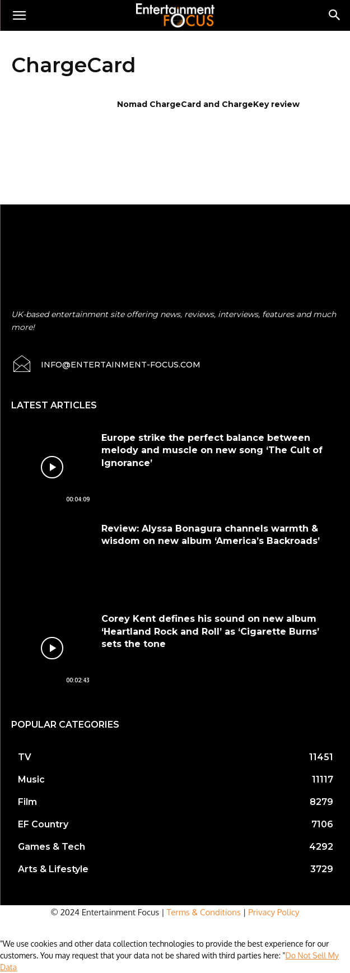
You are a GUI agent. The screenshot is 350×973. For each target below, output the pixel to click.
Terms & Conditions (204, 912)
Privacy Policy (273, 912)
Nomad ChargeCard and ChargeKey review (208, 104)
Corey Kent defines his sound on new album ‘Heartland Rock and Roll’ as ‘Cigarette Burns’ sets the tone (210, 631)
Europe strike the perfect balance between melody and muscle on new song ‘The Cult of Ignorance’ (212, 450)
